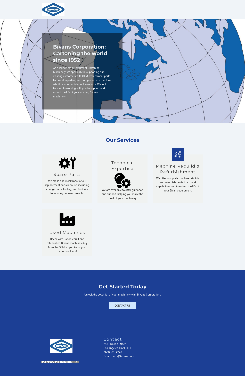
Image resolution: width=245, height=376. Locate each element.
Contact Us (123, 305)
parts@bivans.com (123, 356)
